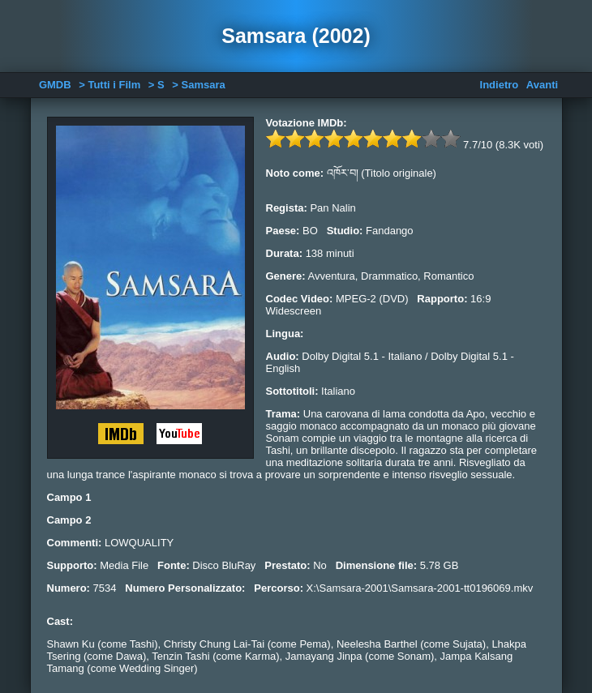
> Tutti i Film (109, 85)
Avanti (542, 85)
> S (156, 85)
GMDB (55, 85)
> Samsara (198, 85)
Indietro (499, 85)
